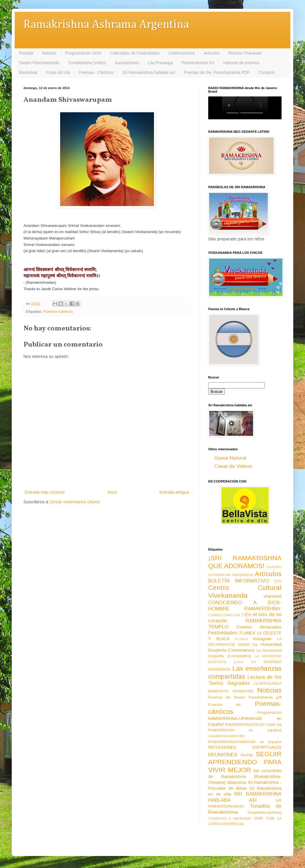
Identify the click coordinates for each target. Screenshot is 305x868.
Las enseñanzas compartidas (245, 672)
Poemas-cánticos (58, 312)
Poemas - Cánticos (96, 72)
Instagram (262, 638)
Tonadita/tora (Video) (87, 62)
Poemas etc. (225, 705)
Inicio (112, 492)
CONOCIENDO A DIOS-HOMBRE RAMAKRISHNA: (245, 605)
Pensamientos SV (198, 62)
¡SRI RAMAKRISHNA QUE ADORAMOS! (245, 562)
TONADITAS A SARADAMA (229, 818)
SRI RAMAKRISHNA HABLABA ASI (245, 797)
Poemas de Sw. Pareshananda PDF (217, 72)
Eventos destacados (259, 627)
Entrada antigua (174, 492)
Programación (269, 713)
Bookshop (28, 72)
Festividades (223, 633)
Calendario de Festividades (135, 53)
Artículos (211, 53)
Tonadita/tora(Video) (264, 813)
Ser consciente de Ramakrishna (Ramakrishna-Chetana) (245, 776)
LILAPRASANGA (268, 684)
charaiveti (273, 596)
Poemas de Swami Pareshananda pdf (245, 697)
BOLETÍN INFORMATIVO (238, 581)
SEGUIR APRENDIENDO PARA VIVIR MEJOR (245, 762)
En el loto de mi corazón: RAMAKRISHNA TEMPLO (245, 620)
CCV (278, 581)
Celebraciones (182, 53)
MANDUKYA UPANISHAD (230, 691)
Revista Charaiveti (245, 53)
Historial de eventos (241, 62)
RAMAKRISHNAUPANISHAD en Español (245, 742)
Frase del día (58, 72)
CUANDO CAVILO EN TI (226, 615)
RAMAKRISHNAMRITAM (226, 736)
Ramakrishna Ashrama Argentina (106, 24)
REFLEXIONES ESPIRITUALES (245, 747)
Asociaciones (127, 62)
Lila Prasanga (160, 62)
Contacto (266, 72)
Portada (26, 53)
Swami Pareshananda (39, 62)
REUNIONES (222, 754)
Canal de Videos (233, 466)
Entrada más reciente (45, 492)
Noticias (49, 53)
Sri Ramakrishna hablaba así (148, 72)
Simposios (236, 782)
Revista (247, 755)
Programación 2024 (83, 53)
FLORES (241, 639)
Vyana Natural (230, 458)
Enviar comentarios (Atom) (75, 502)
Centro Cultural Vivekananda (245, 591)
